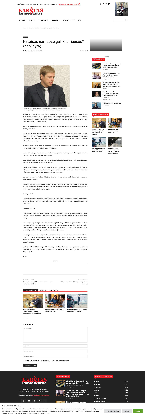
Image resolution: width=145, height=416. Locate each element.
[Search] (126, 20)
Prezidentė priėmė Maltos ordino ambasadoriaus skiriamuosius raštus (38, 283)
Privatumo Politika (43, 413)
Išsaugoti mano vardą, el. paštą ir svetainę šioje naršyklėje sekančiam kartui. (47, 360)
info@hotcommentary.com (41, 395)
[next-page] (27, 317)
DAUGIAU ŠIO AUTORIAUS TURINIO (49, 290)
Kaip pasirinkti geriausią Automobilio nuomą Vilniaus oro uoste (98, 150)
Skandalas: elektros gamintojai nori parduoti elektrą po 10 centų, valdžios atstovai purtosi (77, 383)
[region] (72, 409)
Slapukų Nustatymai (113, 411)
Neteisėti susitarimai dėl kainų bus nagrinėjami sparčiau (73, 283)
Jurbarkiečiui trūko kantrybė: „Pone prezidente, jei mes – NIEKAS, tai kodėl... (111, 75)
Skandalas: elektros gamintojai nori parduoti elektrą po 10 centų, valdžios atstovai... (112, 65)
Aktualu (31, 28)
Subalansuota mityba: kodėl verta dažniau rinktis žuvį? (113, 131)
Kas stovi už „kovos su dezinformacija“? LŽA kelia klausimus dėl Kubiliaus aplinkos (32, 311)
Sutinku (138, 411)
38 (86, 50)
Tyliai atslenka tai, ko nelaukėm (112, 103)
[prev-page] (24, 317)
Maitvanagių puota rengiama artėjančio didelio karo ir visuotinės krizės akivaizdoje (111, 84)
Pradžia (25, 28)
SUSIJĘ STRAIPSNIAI (30, 290)
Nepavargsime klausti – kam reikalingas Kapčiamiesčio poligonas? (119, 11)
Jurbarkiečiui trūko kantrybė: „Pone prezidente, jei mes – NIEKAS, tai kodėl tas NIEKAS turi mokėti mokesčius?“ (77, 393)
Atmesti (127, 411)
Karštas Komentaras (28, 50)
